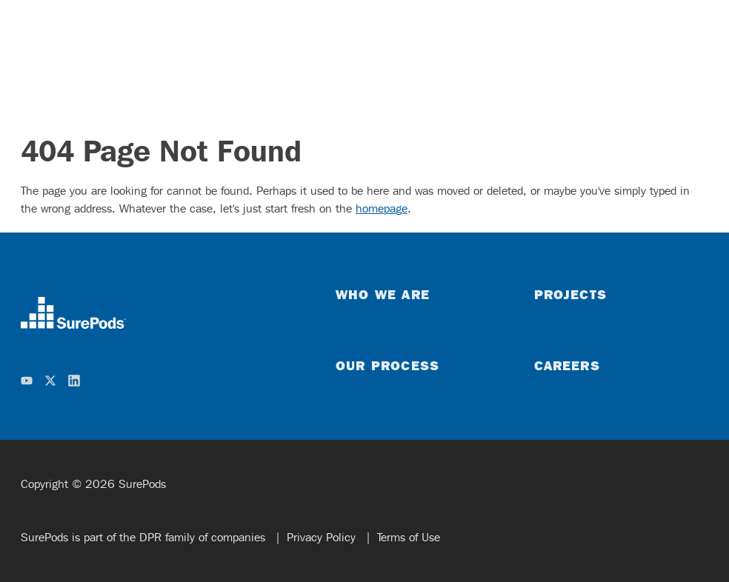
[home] (160, 312)
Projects (570, 294)
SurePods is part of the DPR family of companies (145, 537)
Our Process (387, 365)
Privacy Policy (323, 537)
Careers (567, 365)
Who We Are (383, 294)
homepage (381, 208)
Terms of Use (408, 537)
